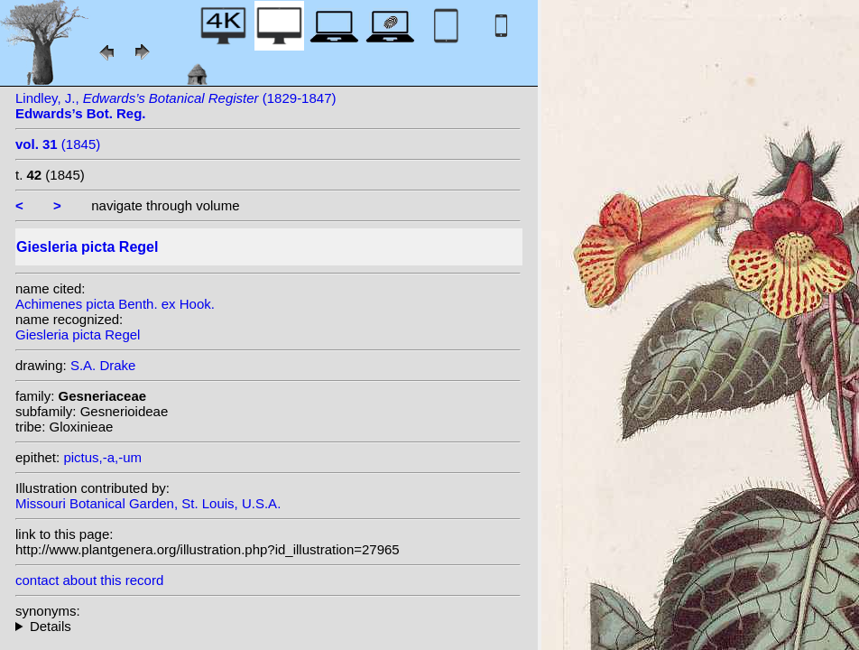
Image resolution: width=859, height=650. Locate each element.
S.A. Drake (103, 365)
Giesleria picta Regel (77, 334)
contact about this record (89, 580)
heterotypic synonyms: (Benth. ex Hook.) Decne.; (268, 626)
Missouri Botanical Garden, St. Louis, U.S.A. (148, 503)
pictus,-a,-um (102, 457)
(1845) (57, 144)
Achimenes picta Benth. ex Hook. (115, 303)
